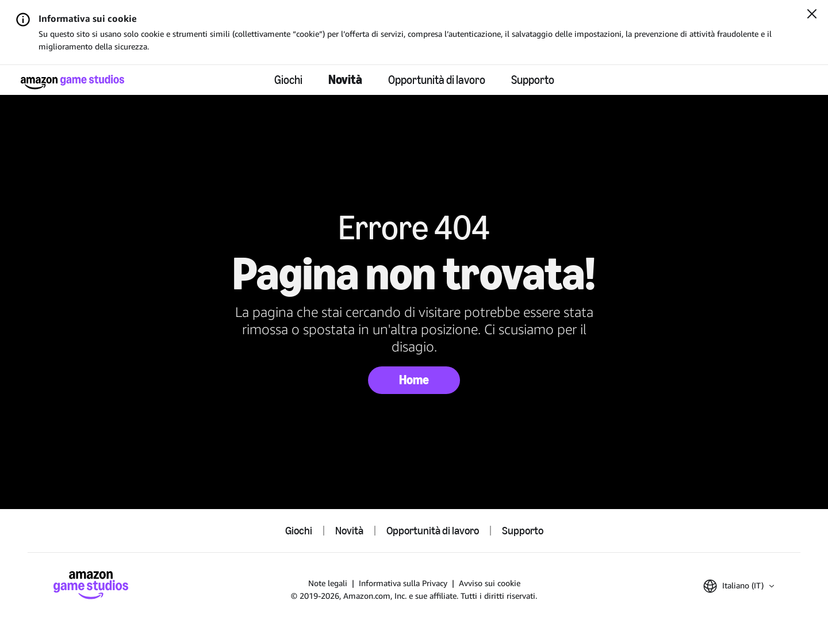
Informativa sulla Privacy (403, 583)
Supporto (532, 80)
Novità (345, 79)
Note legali (327, 583)
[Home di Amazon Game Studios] (72, 82)
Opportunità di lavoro (436, 80)
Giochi (288, 80)
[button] (738, 586)
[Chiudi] (811, 15)
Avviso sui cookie (489, 583)
